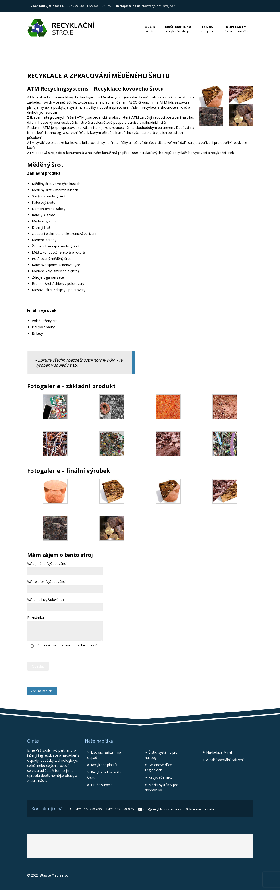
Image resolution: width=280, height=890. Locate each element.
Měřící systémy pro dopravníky (161, 787)
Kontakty (236, 28)
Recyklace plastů (104, 764)
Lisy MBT (191, 847)
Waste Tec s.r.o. (53, 875)
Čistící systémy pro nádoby (161, 755)
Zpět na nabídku (42, 691)
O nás (207, 28)
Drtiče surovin (101, 784)
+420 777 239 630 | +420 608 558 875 (70, 6)
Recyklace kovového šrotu (105, 775)
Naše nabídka (178, 28)
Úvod (150, 28)
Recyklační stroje (146, 847)
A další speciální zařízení (224, 759)
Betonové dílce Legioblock (158, 767)
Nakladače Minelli (219, 752)
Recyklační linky (160, 777)
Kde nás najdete (201, 809)
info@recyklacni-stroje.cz (145, 6)
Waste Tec (89, 847)
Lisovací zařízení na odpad (104, 755)
